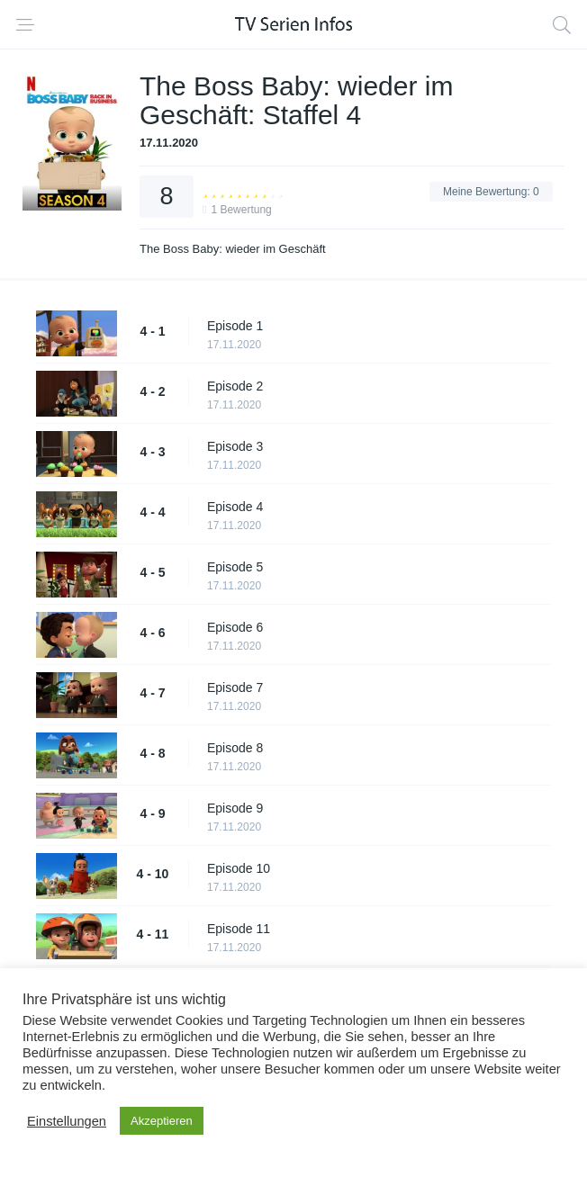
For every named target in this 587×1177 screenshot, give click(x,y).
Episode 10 (238, 868)
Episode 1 (235, 326)
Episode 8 (235, 748)
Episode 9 (235, 808)
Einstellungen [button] (66, 1121)
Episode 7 (235, 687)
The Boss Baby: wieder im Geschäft (233, 249)
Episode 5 (235, 567)
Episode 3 (235, 446)
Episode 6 (235, 627)
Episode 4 (235, 506)
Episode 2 (235, 386)
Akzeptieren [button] (162, 1121)
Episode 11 (238, 928)
